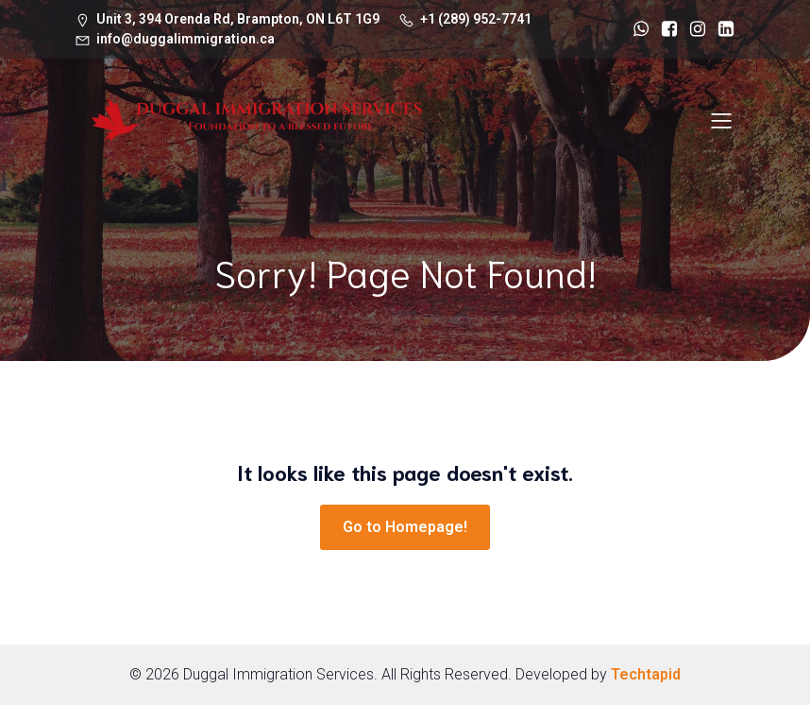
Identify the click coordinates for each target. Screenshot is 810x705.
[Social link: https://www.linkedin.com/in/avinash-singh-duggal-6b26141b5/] (721, 29)
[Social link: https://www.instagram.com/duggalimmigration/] (693, 29)
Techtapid (646, 674)
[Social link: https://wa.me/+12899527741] (636, 29)
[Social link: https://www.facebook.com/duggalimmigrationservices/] (664, 29)
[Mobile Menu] (721, 120)
